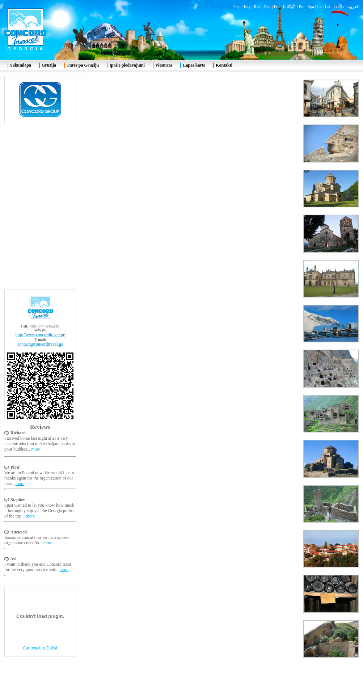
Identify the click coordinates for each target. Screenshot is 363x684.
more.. (49, 542)
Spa (311, 6)
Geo (237, 6)
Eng (247, 6)
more (35, 449)
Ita (319, 6)
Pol (301, 6)
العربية (353, 6)
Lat (327, 6)
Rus (257, 6)
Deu (267, 6)
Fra (276, 6)
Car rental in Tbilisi (40, 647)
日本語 (289, 6)
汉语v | (340, 6)
